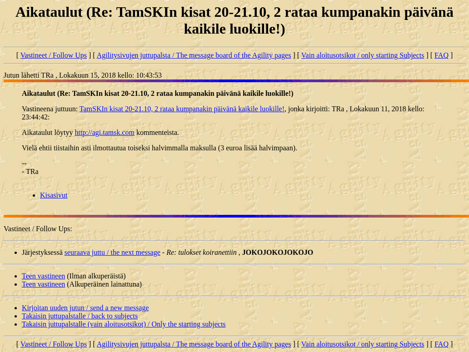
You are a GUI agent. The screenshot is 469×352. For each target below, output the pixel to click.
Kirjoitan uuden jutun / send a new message (85, 308)
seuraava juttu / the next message (112, 252)
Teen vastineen (43, 276)
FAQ (441, 55)
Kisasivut (53, 195)
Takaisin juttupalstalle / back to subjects (80, 316)
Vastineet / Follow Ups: (38, 229)
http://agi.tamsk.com (105, 132)
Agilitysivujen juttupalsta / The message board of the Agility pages (194, 55)
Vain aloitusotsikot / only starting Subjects (362, 55)
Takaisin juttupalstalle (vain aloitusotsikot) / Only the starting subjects (124, 324)
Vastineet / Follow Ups (53, 55)
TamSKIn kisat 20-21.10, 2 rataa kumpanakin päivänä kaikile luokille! (182, 109)
